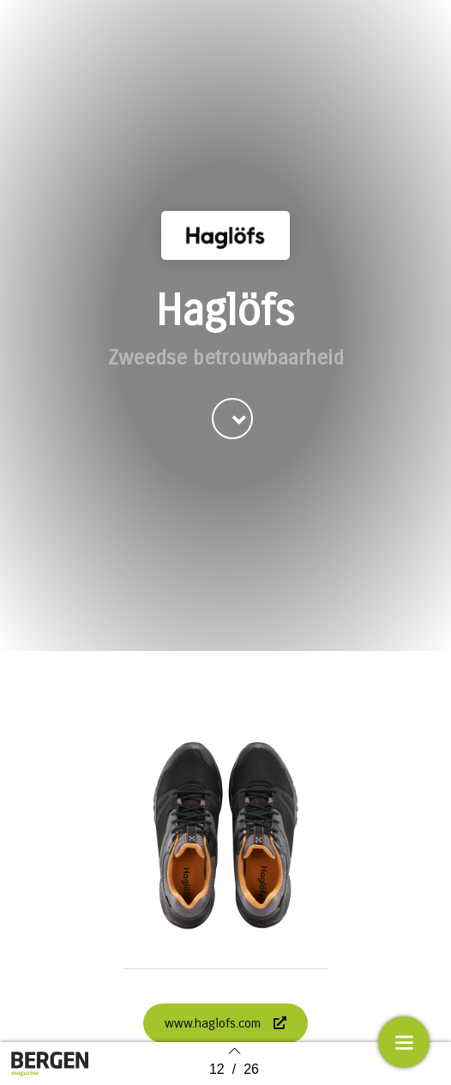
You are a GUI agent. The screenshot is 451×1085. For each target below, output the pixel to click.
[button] (232, 442)
